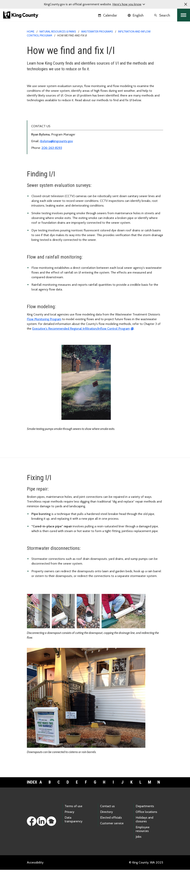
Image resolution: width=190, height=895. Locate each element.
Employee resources (143, 854)
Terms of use (73, 831)
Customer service (112, 848)
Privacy (69, 837)
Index (31, 807)
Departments (145, 831)
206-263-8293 (51, 173)
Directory (106, 837)
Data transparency (73, 844)
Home (30, 31)
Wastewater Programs (97, 31)
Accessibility (35, 887)
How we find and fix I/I (45, 122)
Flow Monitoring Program (44, 344)
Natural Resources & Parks (58, 31)
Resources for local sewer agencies (53, 134)
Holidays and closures (144, 844)
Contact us (107, 831)
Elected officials (111, 843)
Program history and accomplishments (55, 128)
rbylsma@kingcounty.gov (56, 166)
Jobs (138, 862)
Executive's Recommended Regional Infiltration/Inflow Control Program (81, 354)
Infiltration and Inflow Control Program (55, 115)
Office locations (146, 837)
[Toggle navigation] (183, 15)
